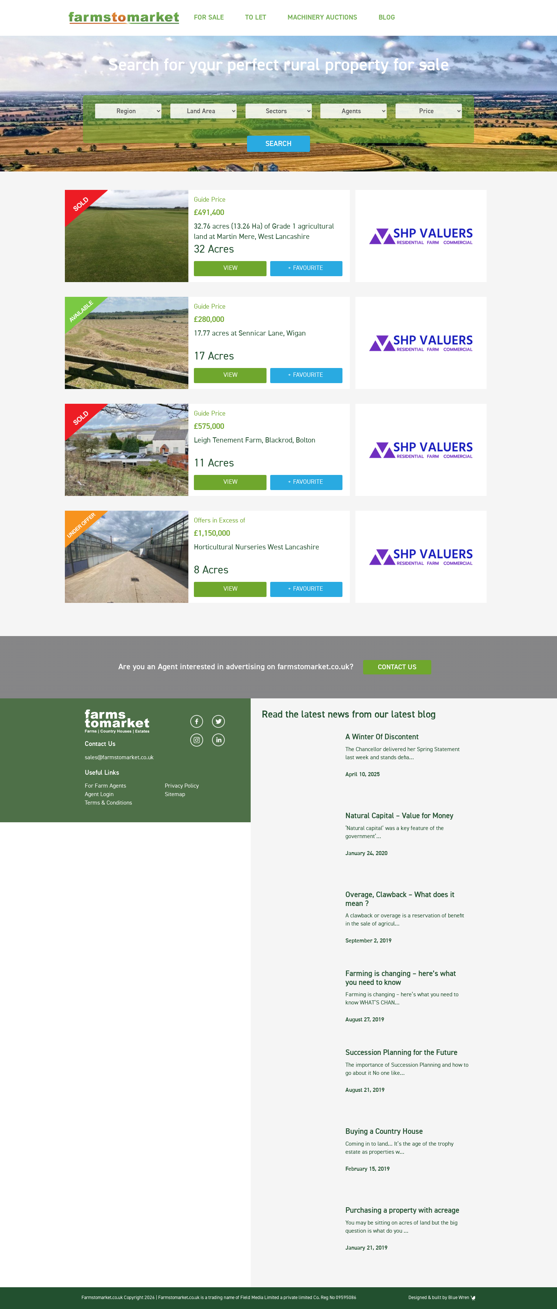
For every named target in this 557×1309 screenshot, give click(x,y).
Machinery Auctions (322, 17)
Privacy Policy (182, 786)
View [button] (230, 268)
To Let (255, 17)
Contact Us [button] (397, 667)
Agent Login (99, 795)
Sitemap (175, 795)
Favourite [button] (308, 268)
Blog (387, 17)
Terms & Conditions (108, 803)
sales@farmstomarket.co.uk (119, 758)
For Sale (209, 17)
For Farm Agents (105, 786)
